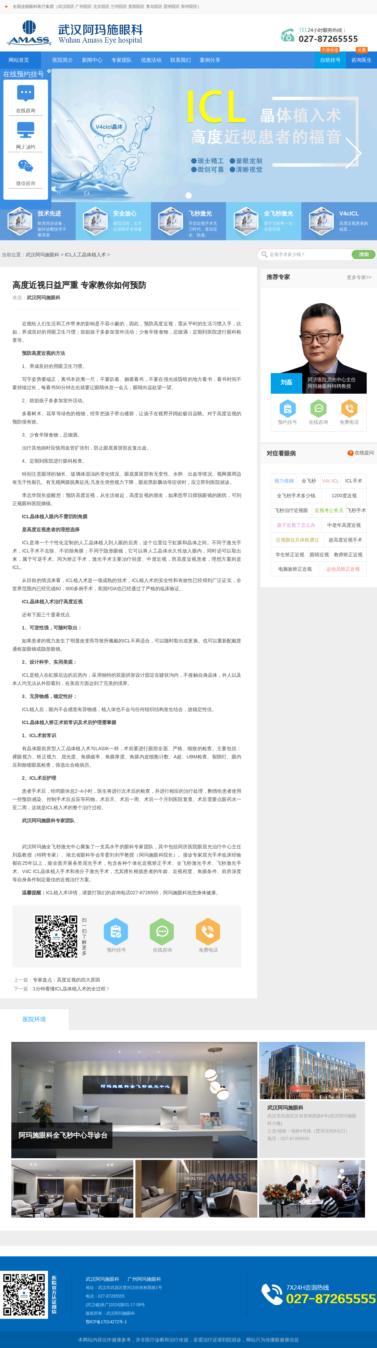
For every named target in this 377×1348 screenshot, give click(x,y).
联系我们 (180, 60)
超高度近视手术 (345, 540)
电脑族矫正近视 (295, 569)
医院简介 (62, 60)
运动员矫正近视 (343, 569)
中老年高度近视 (344, 525)
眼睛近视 (319, 554)
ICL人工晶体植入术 (85, 254)
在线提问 (364, 452)
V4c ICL (330, 481)
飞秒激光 (200, 213)
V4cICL (349, 213)
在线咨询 (25, 110)
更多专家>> (359, 277)
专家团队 (121, 60)
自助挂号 (330, 60)
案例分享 (210, 60)
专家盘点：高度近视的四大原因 (66, 980)
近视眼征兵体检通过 (297, 540)
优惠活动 (151, 60)
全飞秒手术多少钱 (296, 495)
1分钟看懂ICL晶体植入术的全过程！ (71, 988)
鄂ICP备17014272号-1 (106, 1322)
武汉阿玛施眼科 (42, 254)
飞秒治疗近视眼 (291, 510)
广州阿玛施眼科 (144, 1279)
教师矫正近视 (348, 554)
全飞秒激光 (278, 213)
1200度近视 (343, 495)
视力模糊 (284, 481)
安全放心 (124, 213)
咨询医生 (361, 60)
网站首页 (19, 60)
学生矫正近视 (290, 554)
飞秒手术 (356, 510)
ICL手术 (353, 481)
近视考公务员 (329, 510)
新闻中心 (92, 60)
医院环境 (34, 1019)
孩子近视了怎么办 (296, 525)
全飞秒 (309, 481)
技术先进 (49, 213)
